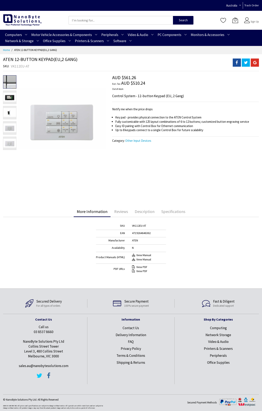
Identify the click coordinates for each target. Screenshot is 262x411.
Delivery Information (131, 335)
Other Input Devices (138, 141)
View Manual (141, 255)
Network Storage (218, 335)
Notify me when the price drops (132, 109)
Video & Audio (218, 341)
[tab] (92, 211)
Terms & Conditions (130, 355)
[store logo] (22, 20)
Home (6, 50)
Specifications (173, 211)
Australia (231, 5)
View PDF (139, 267)
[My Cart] (235, 20)
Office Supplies (218, 362)
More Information (92, 211)
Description (145, 211)
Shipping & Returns (130, 362)
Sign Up (255, 21)
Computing (218, 328)
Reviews (121, 211)
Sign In (254, 18)
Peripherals (218, 355)
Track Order (251, 5)
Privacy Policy (131, 348)
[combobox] (121, 20)
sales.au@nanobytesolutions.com (43, 366)
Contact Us (131, 328)
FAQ (131, 341)
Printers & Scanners (218, 348)
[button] (9, 97)
